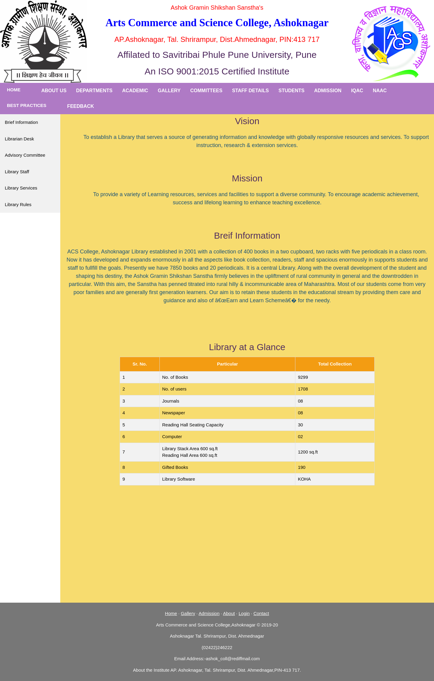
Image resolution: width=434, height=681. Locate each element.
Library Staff (17, 171)
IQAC (357, 90)
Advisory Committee (25, 155)
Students (291, 90)
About (229, 613)
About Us (54, 90)
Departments (94, 90)
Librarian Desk (19, 138)
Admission (327, 90)
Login (244, 613)
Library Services (21, 187)
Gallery (169, 90)
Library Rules (18, 204)
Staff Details (250, 90)
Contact (261, 613)
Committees (206, 90)
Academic (135, 90)
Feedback (80, 106)
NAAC (380, 90)
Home (13, 89)
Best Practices (26, 105)
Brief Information (21, 122)
